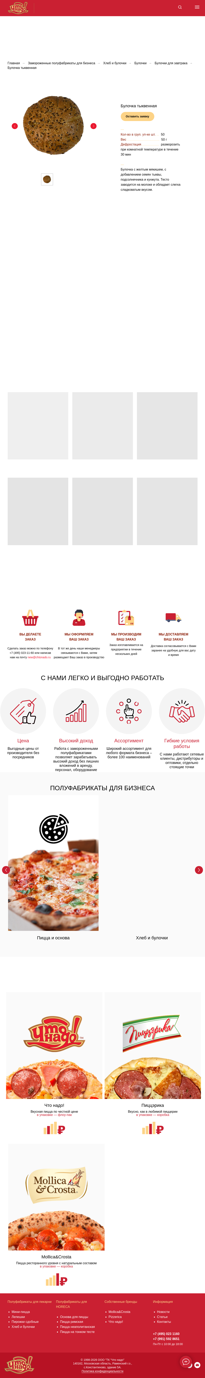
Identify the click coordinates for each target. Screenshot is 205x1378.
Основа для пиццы (74, 1317)
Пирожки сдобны (24, 1321)
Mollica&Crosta (119, 1312)
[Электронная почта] (197, 1367)
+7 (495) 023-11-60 (22, 652)
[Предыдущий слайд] (15, 126)
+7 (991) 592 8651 (166, 1339)
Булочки (141, 63)
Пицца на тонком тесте (77, 1332)
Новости (163, 1312)
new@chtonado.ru (39, 657)
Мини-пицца (21, 1312)
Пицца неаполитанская (77, 1326)
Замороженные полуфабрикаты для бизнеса (61, 63)
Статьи (162, 1317)
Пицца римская (71, 1321)
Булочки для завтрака (171, 63)
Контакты (164, 1321)
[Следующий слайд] (93, 126)
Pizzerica (115, 1317)
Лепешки (18, 1317)
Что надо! (116, 1321)
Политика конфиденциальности (102, 1371)
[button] (180, 7)
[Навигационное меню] (197, 7)
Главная (14, 63)
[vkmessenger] (189, 1367)
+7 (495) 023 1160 (166, 1334)
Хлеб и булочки (114, 63)
